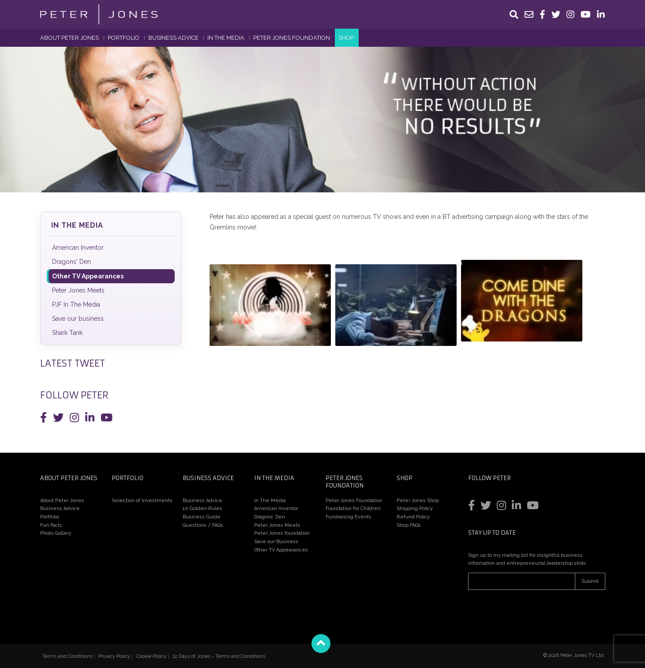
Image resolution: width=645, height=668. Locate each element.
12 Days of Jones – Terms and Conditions (218, 656)
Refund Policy (413, 517)
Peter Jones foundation (282, 533)
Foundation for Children (353, 508)
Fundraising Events (348, 517)
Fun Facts (51, 525)
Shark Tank (67, 332)
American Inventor (78, 247)
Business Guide (202, 517)
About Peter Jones (69, 38)
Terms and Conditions (67, 656)
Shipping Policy (415, 508)
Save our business (78, 318)
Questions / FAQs (203, 525)
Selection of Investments (142, 500)
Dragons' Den (71, 261)
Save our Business (276, 541)
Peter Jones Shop (418, 500)
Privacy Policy (114, 656)
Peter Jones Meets (78, 290)
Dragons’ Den (269, 517)
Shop (346, 38)
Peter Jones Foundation (291, 38)
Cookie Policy (151, 656)
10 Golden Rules (202, 508)
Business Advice (173, 38)
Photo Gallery (55, 533)
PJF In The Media (76, 304)
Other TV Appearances (88, 276)
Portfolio (123, 38)
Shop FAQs (409, 525)
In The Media (225, 38)
